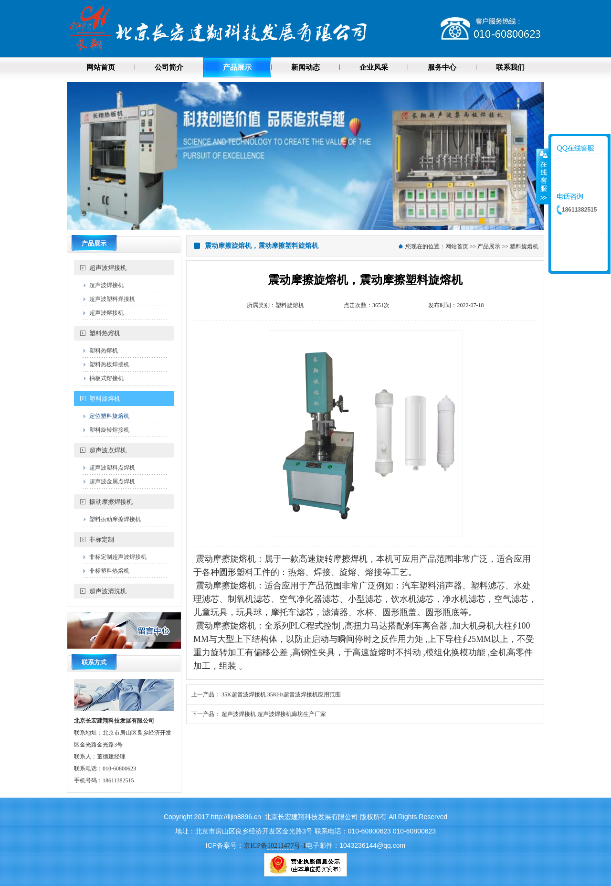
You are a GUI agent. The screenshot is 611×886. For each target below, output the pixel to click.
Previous (74, 155)
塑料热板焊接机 (109, 364)
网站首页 (456, 246)
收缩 (542, 176)
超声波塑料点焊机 (112, 467)
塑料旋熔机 (104, 398)
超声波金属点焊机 (112, 481)
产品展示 (488, 246)
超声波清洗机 (107, 591)
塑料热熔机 (104, 333)
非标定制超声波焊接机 (118, 557)
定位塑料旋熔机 (109, 416)
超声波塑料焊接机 (112, 299)
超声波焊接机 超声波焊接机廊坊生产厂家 (273, 714)
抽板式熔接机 (106, 378)
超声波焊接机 (107, 267)
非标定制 (101, 539)
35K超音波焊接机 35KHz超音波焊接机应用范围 (281, 694)
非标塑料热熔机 (109, 570)
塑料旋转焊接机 (109, 430)
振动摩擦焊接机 (111, 501)
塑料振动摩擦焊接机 (115, 519)
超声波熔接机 (106, 313)
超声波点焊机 (107, 450)
